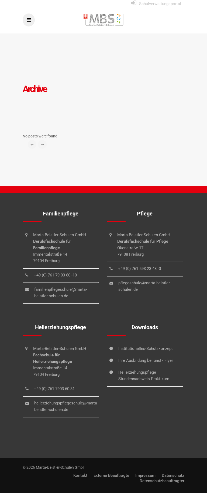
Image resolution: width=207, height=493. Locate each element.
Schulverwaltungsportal (160, 3)
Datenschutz (173, 475)
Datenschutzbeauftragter (162, 480)
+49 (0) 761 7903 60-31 (54, 388)
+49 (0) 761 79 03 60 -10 (55, 275)
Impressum (145, 475)
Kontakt (80, 475)
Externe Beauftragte (111, 475)
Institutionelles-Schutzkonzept (145, 348)
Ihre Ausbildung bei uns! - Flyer (145, 360)
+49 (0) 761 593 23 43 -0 (139, 268)
